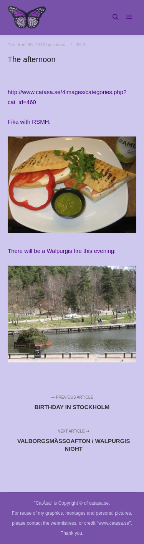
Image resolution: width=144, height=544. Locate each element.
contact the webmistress (51, 523)
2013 (81, 44)
